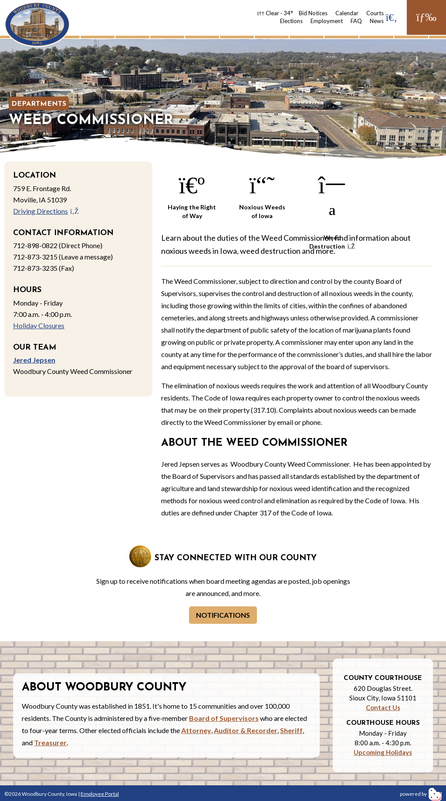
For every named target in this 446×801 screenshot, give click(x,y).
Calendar (346, 13)
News (377, 20)
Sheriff (291, 730)
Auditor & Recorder (245, 730)
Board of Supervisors (224, 718)
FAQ (356, 20)
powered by (421, 794)
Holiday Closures (38, 325)
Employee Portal (100, 794)
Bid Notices (313, 13)
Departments (38, 104)
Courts (375, 13)
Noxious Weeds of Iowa (262, 194)
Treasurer (50, 742)
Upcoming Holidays (383, 752)
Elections (291, 20)
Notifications (223, 615)
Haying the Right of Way (192, 194)
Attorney (196, 730)
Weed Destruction (332, 196)
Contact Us (383, 707)
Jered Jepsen (34, 360)
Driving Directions (46, 211)
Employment (327, 20)
